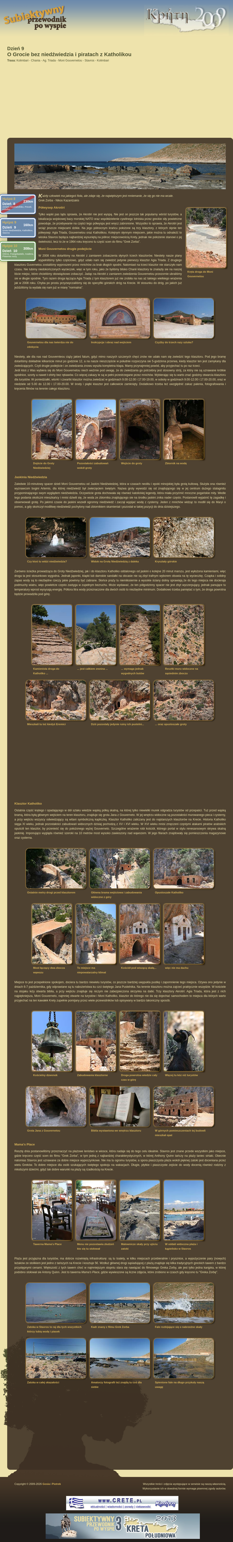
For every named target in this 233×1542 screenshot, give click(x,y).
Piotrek (56, 1483)
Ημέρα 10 (9, 246)
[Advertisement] (106, 98)
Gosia (46, 1483)
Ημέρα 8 (8, 199)
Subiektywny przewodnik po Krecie (18, 6)
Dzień (8, 204)
